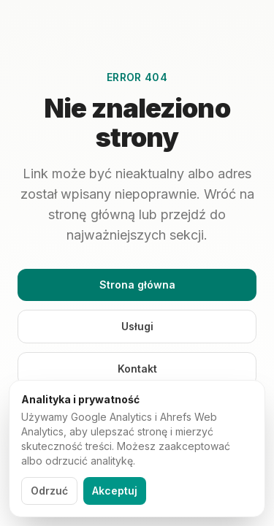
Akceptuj (114, 490)
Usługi (137, 326)
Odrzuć (49, 490)
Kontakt (137, 368)
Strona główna (137, 284)
